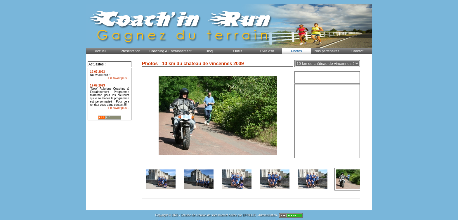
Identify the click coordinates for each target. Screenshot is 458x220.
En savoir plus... (118, 78)
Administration (267, 215)
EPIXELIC (249, 215)
